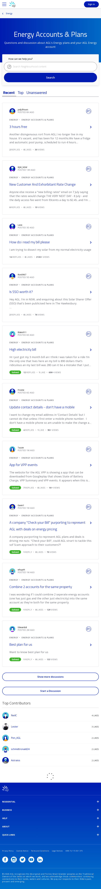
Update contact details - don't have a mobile (50, 407)
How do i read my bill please (50, 242)
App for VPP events (50, 464)
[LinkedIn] (40, 860)
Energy (9, 13)
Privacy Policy (8, 851)
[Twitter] (22, 860)
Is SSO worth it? (50, 291)
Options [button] (99, 11)
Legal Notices (57, 851)
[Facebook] (5, 860)
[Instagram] (14, 860)
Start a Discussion (50, 691)
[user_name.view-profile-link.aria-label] (23, 109)
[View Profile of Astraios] (15, 760)
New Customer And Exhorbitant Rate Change (50, 184)
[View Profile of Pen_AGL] (16, 737)
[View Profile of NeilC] (14, 715)
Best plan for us (50, 644)
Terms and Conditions (40, 851)
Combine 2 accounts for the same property (50, 586)
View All (50, 699)
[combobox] (50, 66)
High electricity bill (50, 349)
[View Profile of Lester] (14, 726)
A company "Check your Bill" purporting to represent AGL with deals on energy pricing (50, 526)
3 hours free (50, 126)
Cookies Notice (22, 851)
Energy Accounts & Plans (38, 120)
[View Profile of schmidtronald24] (20, 749)
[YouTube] (31, 860)
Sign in (91, 4)
